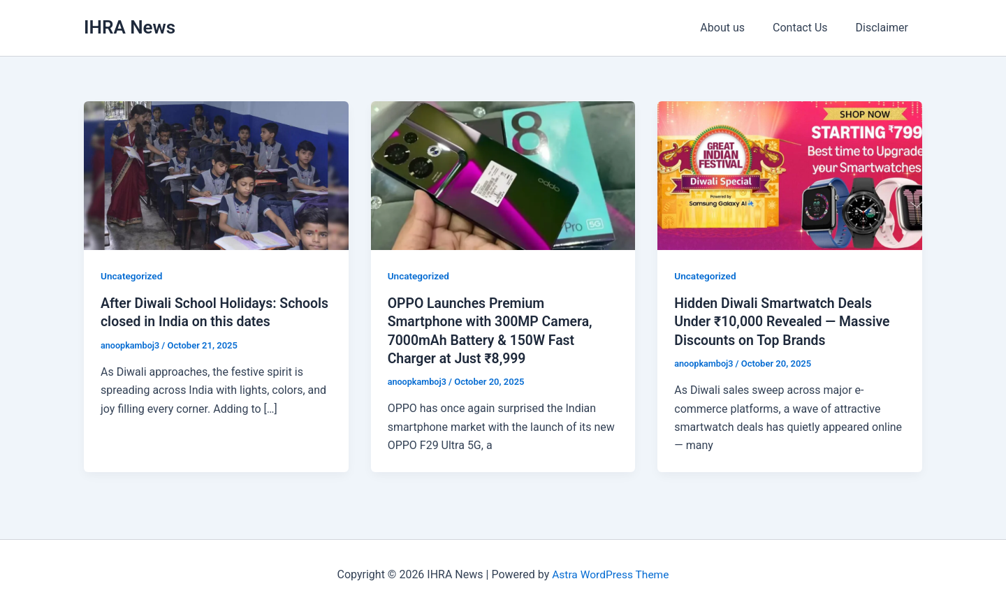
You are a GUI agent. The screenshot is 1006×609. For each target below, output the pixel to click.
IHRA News (129, 27)
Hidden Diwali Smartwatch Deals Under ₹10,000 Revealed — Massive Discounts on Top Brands (785, 321)
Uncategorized (132, 275)
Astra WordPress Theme (611, 573)
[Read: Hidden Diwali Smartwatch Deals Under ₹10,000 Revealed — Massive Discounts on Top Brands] (789, 175)
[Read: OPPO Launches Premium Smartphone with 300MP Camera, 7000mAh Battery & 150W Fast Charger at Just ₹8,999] (503, 175)
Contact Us (808, 27)
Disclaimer (885, 27)
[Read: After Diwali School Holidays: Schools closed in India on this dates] (216, 175)
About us (736, 27)
